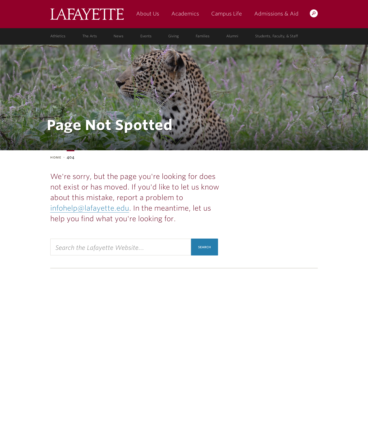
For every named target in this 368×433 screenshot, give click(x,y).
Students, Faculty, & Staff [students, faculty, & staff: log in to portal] (276, 36)
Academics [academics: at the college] (185, 14)
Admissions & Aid (276, 14)
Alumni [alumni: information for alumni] (232, 36)
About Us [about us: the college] (147, 14)
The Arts (89, 36)
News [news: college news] (118, 36)
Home (55, 157)
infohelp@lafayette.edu (89, 208)
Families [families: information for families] (203, 36)
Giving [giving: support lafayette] (173, 36)
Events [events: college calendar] (146, 36)
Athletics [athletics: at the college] (57, 36)
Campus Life (226, 14)
